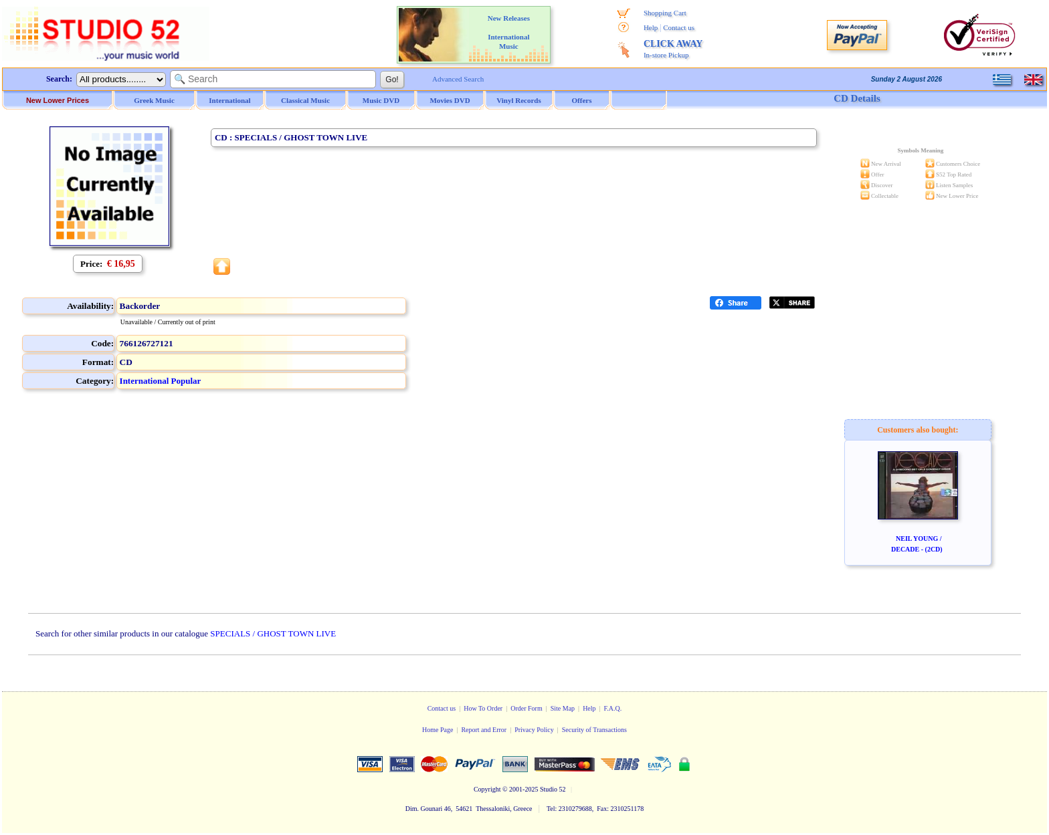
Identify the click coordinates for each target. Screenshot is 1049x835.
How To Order (483, 708)
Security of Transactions (594, 729)
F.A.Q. (613, 708)
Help (651, 27)
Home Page (437, 729)
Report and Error (483, 729)
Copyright (487, 789)
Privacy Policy (534, 729)
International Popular (160, 381)
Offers (582, 100)
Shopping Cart (665, 13)
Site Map (563, 708)
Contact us (678, 27)
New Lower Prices (57, 100)
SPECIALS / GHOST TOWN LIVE (273, 633)
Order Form (526, 708)
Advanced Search (458, 79)
